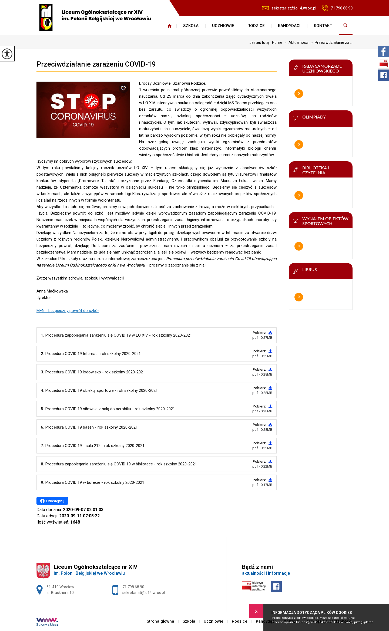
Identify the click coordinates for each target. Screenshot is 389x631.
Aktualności (295, 42)
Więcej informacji (298, 93)
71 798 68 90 (337, 8)
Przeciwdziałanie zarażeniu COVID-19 (96, 64)
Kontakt (323, 25)
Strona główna (169, 25)
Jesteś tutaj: (260, 42)
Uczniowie (223, 25)
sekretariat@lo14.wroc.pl (289, 8)
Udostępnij (52, 501)
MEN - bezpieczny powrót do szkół (67, 310)
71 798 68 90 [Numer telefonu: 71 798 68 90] (133, 587)
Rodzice (255, 25)
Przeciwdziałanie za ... (330, 42)
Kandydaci (289, 25)
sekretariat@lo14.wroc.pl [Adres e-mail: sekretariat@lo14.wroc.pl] (143, 592)
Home (277, 42)
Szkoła (191, 25)
